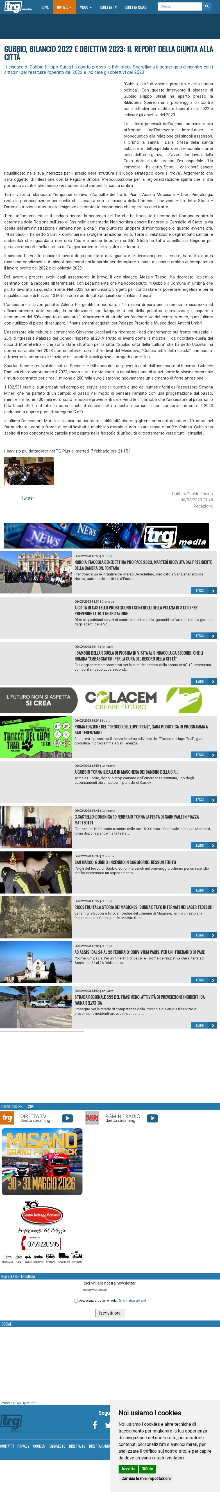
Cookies (39, 1446)
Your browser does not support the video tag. (42, 1067)
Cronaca (108, 602)
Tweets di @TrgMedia (18, 1403)
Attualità (107, 647)
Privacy (23, 1446)
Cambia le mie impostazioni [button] (146, 1478)
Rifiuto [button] (147, 1469)
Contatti (7, 1446)
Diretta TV (108, 7)
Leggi (206, 590)
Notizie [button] (64, 7)
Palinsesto (57, 1446)
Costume (108, 766)
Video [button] (86, 7)
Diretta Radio (136, 7)
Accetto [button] (128, 1469)
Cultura (107, 556)
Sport (106, 721)
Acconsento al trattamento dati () (112, 1300)
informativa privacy (132, 1300)
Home (47, 7)
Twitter (27, 498)
